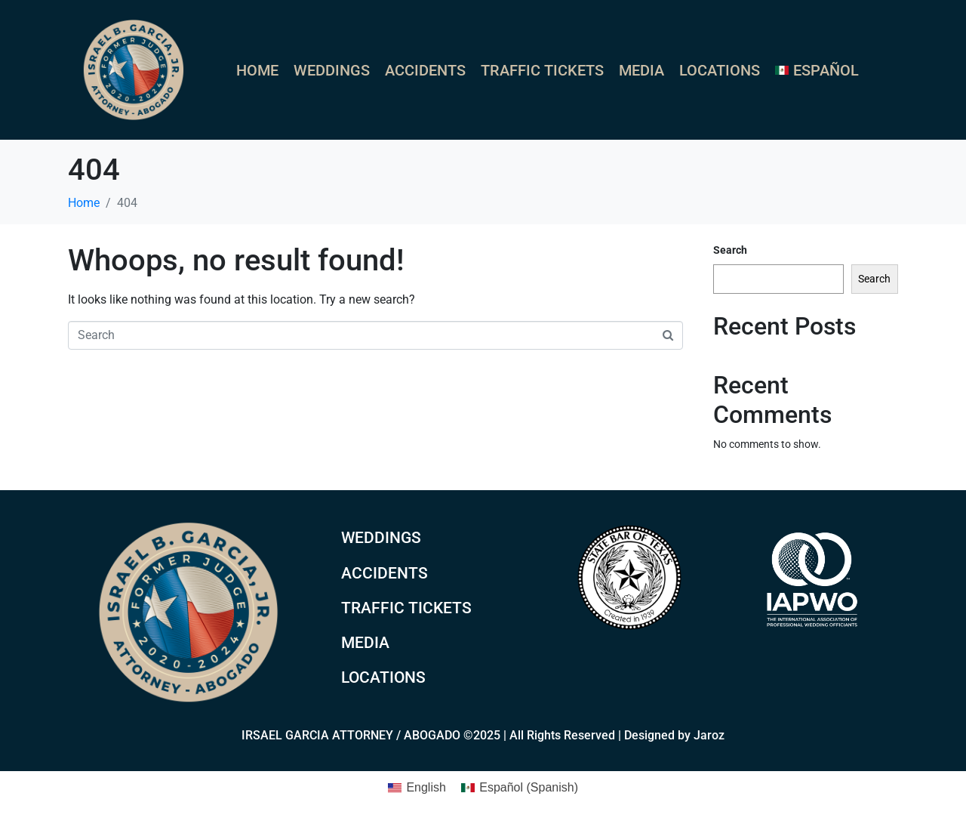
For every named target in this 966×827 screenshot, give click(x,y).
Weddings (332, 70)
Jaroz (709, 735)
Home (257, 70)
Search (730, 250)
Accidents (425, 70)
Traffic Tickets (542, 70)
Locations (719, 70)
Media (641, 70)
